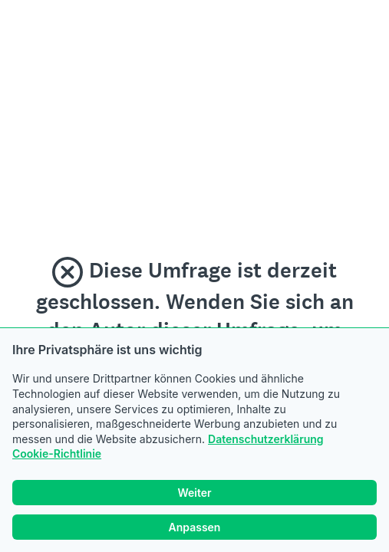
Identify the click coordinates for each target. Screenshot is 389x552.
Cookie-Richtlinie (56, 453)
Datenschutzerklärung (266, 438)
